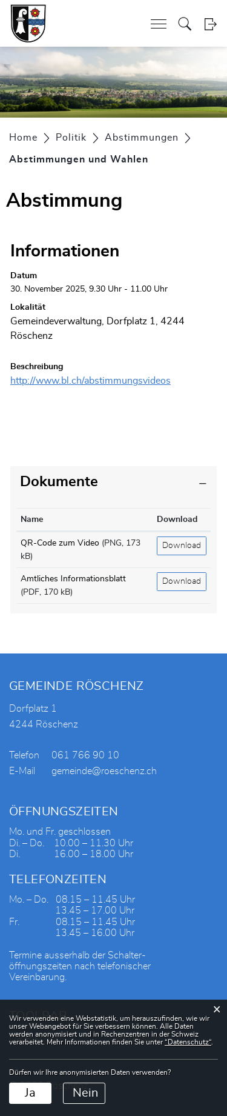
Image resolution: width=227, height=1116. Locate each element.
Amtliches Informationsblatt (73, 579)
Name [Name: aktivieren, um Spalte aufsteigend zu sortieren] (32, 519)
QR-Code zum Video (60, 543)
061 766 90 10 (85, 755)
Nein (85, 1093)
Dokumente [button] (59, 482)
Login (210, 24)
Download (181, 545)
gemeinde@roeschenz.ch (104, 771)
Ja (30, 1093)
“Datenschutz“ (188, 1042)
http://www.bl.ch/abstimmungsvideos (96, 381)
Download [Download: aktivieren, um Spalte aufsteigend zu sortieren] (177, 519)
